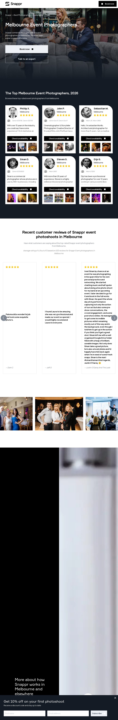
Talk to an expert (26, 59)
